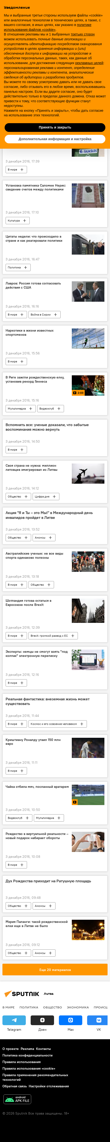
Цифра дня (42, 496)
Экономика (78, 1007)
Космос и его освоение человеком (54, 724)
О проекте (10, 1049)
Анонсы (40, 537)
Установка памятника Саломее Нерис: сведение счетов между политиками (36, 187)
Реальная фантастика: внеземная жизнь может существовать (48, 701)
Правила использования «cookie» (28, 1068)
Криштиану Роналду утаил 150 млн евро (33, 742)
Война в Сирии (41, 314)
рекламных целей (89, 63)
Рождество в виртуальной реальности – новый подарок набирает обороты (37, 836)
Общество (14, 496)
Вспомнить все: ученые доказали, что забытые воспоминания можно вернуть (47, 427)
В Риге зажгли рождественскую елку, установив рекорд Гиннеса (35, 379)
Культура (14, 220)
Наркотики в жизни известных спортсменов (30, 332)
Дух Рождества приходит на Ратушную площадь (48, 881)
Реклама (27, 1049)
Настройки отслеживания (49, 1086)
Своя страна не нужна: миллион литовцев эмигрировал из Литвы (31, 468)
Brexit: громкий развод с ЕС (49, 635)
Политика (14, 267)
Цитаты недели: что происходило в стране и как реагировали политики (34, 238)
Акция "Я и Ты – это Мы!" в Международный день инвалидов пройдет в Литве (49, 515)
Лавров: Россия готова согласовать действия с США (33, 285)
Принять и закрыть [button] (55, 127)
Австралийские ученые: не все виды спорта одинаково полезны (34, 555)
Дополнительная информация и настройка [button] (55, 139)
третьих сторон (83, 34)
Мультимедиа (17, 408)
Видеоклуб (46, 408)
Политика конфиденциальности (27, 1055)
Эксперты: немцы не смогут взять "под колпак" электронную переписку (37, 654)
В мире (12, 169)
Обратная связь (14, 1086)
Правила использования (21, 1062)
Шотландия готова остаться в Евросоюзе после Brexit (28, 603)
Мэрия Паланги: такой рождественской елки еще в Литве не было (37, 924)
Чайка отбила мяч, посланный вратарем (37, 787)
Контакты (43, 1049)
